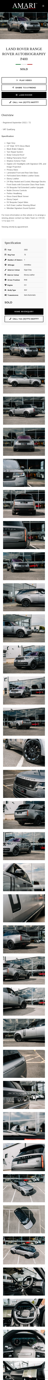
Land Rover (24, 94)
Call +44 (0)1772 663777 (24, 102)
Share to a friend (24, 87)
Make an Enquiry (24, 311)
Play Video (24, 80)
